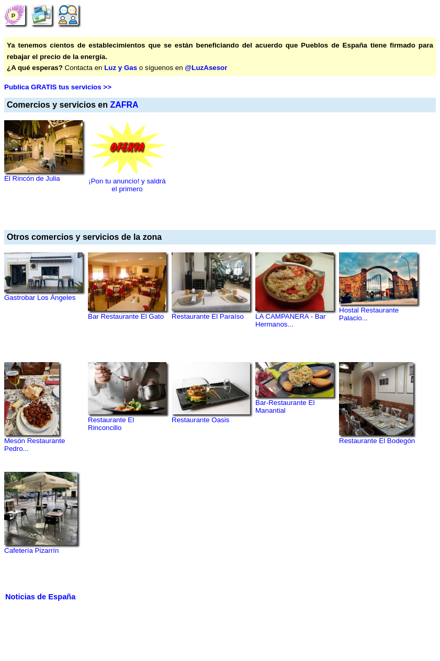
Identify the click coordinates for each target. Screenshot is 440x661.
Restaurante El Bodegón (377, 441)
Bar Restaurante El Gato (126, 316)
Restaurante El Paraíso (208, 316)
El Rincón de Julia (32, 178)
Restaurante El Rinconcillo (111, 424)
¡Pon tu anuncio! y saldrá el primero (126, 185)
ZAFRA (124, 104)
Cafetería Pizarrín (31, 550)
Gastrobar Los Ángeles (39, 297)
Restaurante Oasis (200, 420)
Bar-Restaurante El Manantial (284, 406)
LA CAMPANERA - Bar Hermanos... (290, 320)
